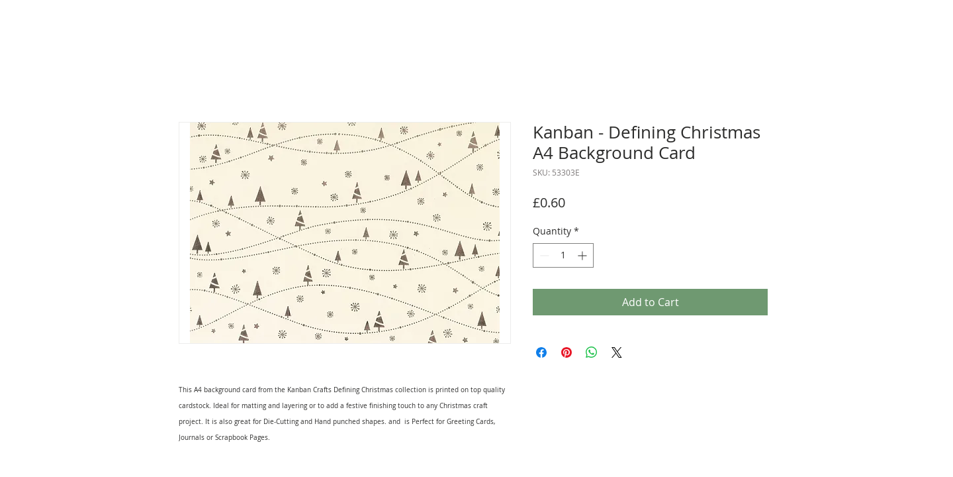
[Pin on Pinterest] (566, 352)
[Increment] (583, 255)
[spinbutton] (563, 255)
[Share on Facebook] (541, 352)
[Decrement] (543, 255)
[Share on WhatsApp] (592, 352)
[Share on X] (617, 352)
